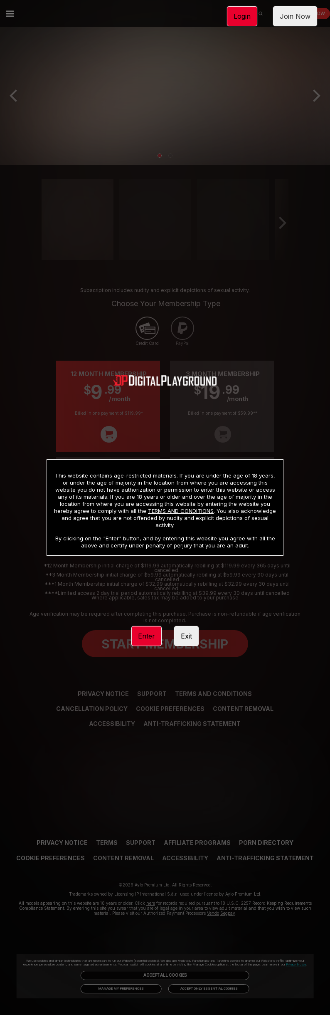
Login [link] (242, 16)
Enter (146, 636)
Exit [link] (186, 636)
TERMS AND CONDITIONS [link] (181, 511)
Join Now (295, 16)
